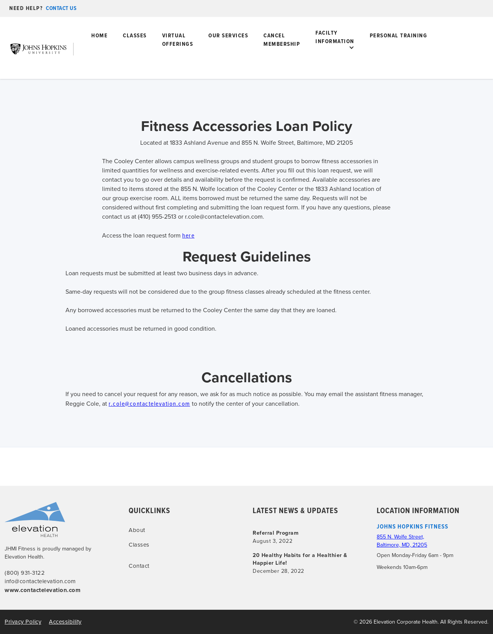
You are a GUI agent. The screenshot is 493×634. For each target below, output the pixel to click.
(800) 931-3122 (25, 573)
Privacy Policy (23, 621)
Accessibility (65, 621)
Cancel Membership (281, 40)
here (188, 235)
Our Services (228, 35)
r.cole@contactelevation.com (149, 403)
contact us (61, 8)
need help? (26, 8)
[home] (44, 49)
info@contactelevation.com (40, 581)
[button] (335, 48)
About (137, 530)
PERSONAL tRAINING (399, 35)
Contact (139, 566)
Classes (135, 35)
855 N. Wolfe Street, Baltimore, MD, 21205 (402, 541)
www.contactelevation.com (42, 590)
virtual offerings (177, 40)
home (99, 35)
